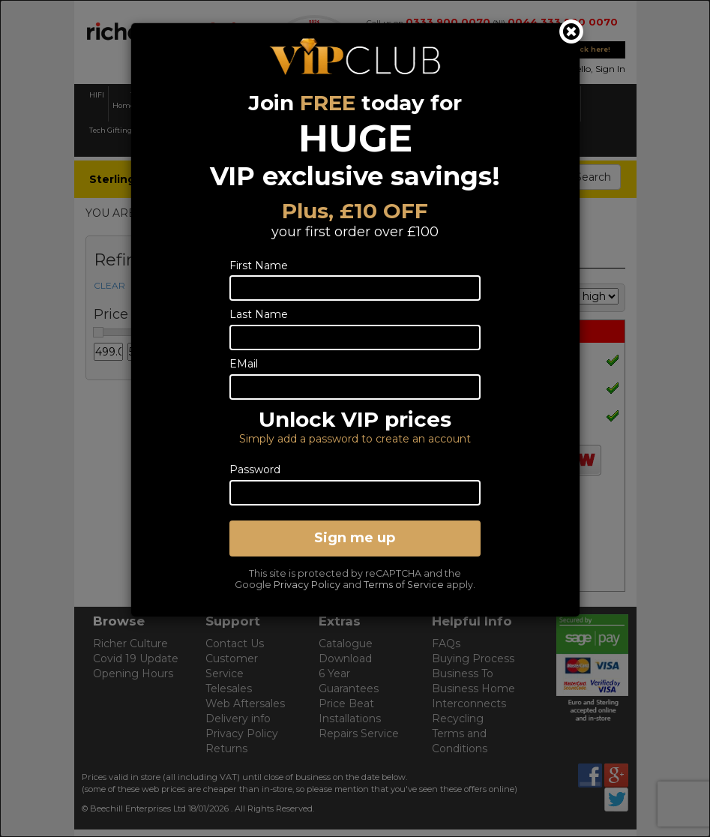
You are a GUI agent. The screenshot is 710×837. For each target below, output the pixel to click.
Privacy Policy (307, 584)
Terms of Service (404, 584)
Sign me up (354, 538)
